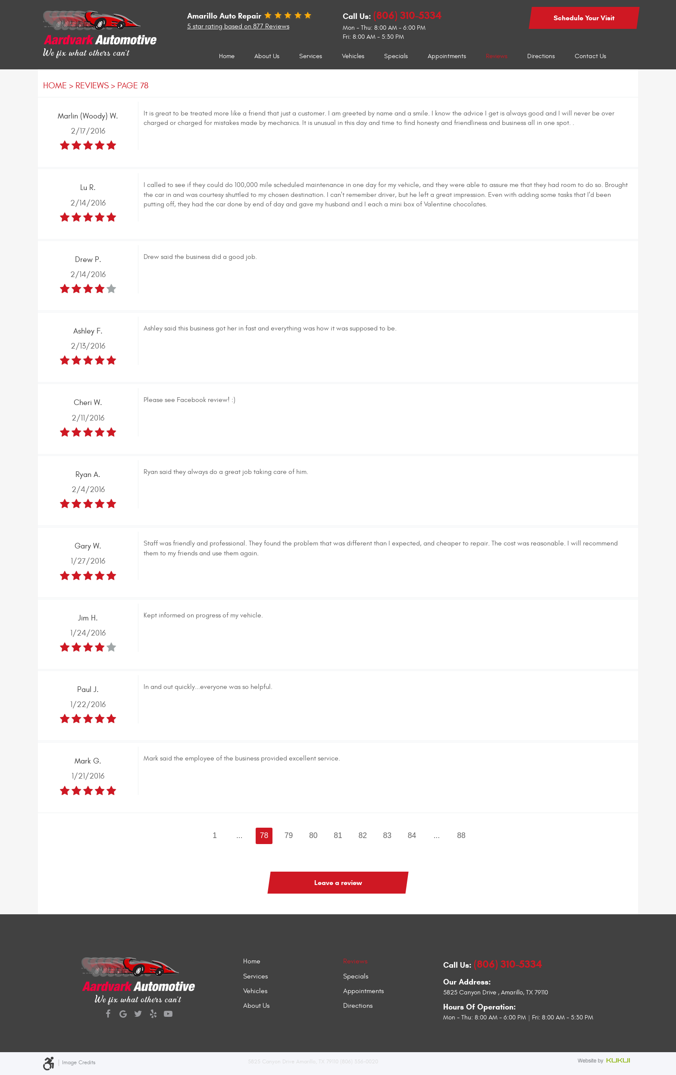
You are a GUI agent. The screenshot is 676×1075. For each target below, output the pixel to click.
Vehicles (353, 56)
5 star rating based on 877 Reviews (238, 26)
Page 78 (133, 85)
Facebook (108, 1015)
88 (461, 835)
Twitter (138, 1015)
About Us (266, 56)
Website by (605, 1061)
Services (310, 56)
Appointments (447, 56)
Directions (541, 56)
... (239, 835)
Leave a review (338, 883)
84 (412, 835)
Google (123, 1015)
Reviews (496, 56)
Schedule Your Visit (584, 18)
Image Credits (78, 1062)
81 (338, 835)
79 (289, 835)
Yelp (153, 1015)
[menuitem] (227, 56)
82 (362, 835)
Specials (396, 56)
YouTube (168, 1015)
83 (387, 835)
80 (313, 835)
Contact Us (590, 56)
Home (227, 56)
